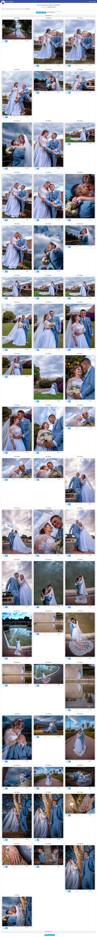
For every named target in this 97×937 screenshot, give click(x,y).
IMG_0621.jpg (17, 172)
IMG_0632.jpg (48, 302)
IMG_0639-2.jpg (48, 610)
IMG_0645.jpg (80, 353)
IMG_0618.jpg (80, 69)
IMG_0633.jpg (17, 353)
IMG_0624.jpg (80, 172)
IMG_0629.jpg (80, 559)
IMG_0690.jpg (48, 843)
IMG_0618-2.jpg (48, 69)
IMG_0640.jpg (48, 353)
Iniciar (90, 1)
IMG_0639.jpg (17, 405)
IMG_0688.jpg (17, 792)
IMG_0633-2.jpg (17, 610)
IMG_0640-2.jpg (17, 662)
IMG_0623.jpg (48, 172)
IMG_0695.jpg (17, 843)
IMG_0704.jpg (80, 792)
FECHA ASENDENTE (51, 12)
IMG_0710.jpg (17, 559)
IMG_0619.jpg (17, 69)
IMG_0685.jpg (48, 792)
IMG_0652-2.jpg (17, 765)
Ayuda (94, 1)
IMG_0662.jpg (48, 765)
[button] (41, 12)
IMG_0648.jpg (48, 456)
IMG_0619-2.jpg (17, 120)
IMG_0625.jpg (17, 223)
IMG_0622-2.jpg (48, 223)
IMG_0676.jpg (48, 713)
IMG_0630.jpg (17, 275)
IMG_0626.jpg (48, 275)
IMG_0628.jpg (80, 275)
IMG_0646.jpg (48, 405)
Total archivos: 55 (48, 15)
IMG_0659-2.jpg (80, 713)
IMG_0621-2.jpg (80, 223)
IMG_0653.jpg (17, 456)
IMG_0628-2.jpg (48, 559)
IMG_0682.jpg (17, 713)
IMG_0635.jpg (80, 302)
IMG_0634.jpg (48, 662)
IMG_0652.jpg (80, 405)
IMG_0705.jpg (80, 456)
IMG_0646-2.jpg (80, 765)
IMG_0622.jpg (80, 120)
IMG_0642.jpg (80, 662)
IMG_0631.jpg (17, 302)
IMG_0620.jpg (48, 120)
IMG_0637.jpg (80, 610)
